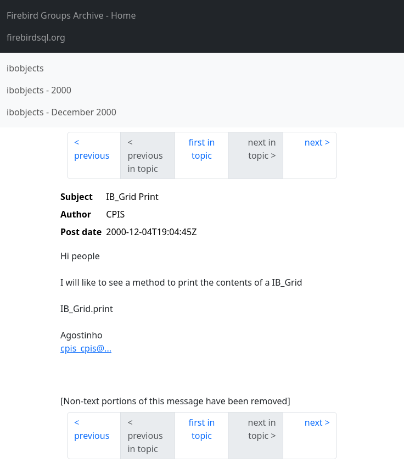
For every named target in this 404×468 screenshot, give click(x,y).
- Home (71, 15)
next (314, 142)
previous (91, 155)
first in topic (202, 148)
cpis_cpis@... (85, 348)
